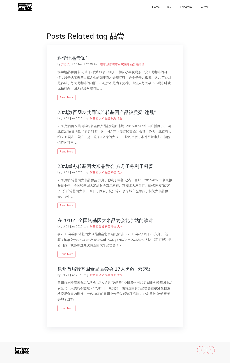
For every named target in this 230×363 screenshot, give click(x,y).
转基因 (94, 118)
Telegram (186, 7)
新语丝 (140, 64)
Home (156, 7)
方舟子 (65, 64)
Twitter (203, 7)
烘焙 (109, 64)
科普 (113, 172)
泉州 (113, 275)
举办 (113, 226)
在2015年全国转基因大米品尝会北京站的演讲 (105, 220)
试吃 (113, 118)
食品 (120, 118)
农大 (120, 172)
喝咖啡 (125, 64)
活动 (101, 275)
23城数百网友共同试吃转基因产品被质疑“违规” (107, 112)
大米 (101, 118)
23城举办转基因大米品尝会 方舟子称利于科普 (105, 166)
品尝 (132, 64)
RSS (169, 7)
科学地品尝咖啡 (74, 58)
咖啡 (103, 64)
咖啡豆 (116, 64)
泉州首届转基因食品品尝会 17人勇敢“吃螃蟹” (105, 269)
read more (66, 97)
